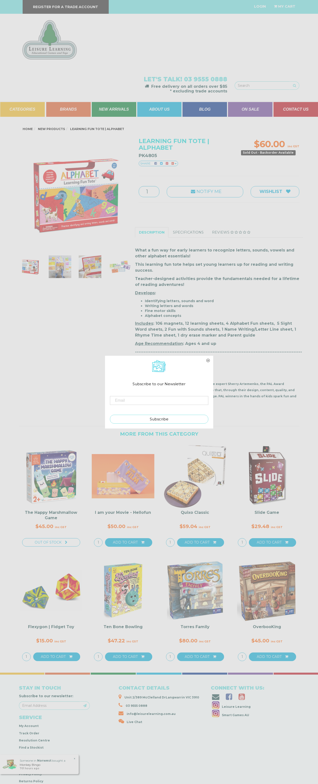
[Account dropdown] (260, 6)
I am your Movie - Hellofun (123, 512)
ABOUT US (159, 109)
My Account (29, 726)
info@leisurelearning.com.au (147, 713)
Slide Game (267, 512)
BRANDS (68, 109)
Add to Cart (128, 542)
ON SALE (250, 109)
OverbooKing (267, 626)
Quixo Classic (195, 512)
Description (152, 232)
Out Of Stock (51, 542)
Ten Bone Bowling (123, 626)
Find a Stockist (31, 747)
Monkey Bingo (30, 765)
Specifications (188, 232)
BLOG (205, 109)
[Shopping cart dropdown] (284, 6)
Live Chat (130, 721)
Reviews (231, 232)
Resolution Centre (34, 740)
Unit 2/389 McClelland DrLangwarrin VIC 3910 (159, 696)
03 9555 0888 (205, 79)
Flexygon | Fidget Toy (51, 626)
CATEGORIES (22, 109)
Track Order (29, 733)
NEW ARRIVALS (114, 109)
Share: (158, 163)
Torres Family (195, 626)
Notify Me (205, 191)
